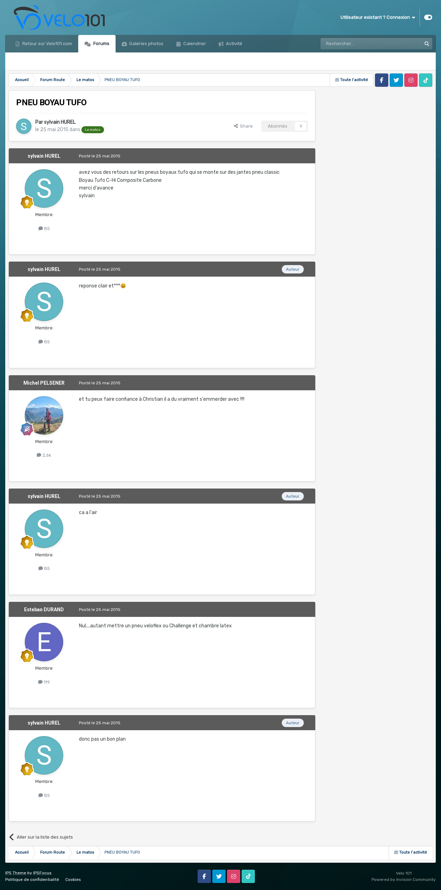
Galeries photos (145, 43)
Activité (233, 43)
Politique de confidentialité (32, 879)
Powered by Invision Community (404, 879)
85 (44, 228)
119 (44, 682)
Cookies (73, 879)
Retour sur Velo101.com (46, 43)
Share (243, 126)
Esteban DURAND (44, 609)
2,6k (44, 455)
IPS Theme (15, 872)
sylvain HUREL (59, 122)
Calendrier (194, 43)
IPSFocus (42, 872)
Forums (100, 43)
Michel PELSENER (44, 383)
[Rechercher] (356, 43)
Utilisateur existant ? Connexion (377, 17)
